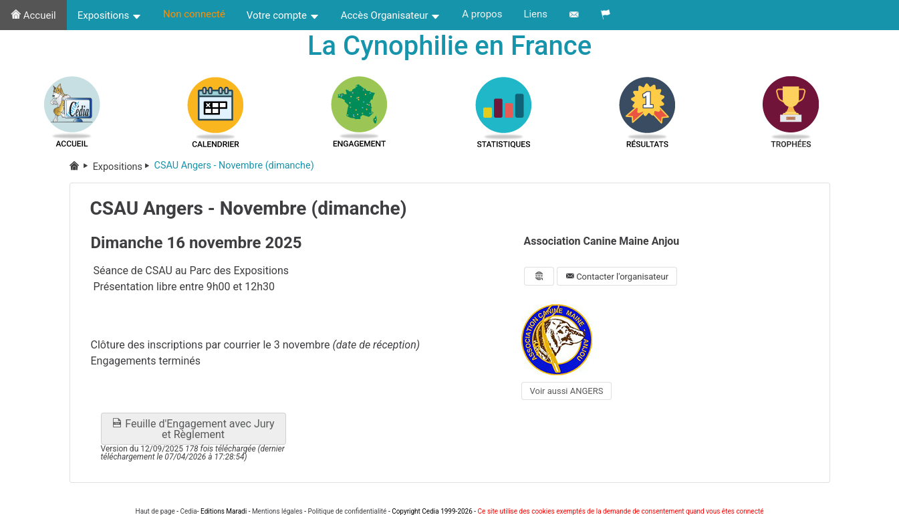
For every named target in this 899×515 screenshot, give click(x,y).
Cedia (188, 511)
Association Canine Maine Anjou (602, 241)
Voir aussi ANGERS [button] (567, 391)
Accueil (33, 15)
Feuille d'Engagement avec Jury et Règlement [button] (193, 429)
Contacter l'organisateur (616, 277)
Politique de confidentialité (346, 511)
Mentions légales (277, 511)
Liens (535, 14)
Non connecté (194, 14)
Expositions (110, 15)
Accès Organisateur (391, 15)
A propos (482, 14)
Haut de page (155, 511)
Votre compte (283, 15)
